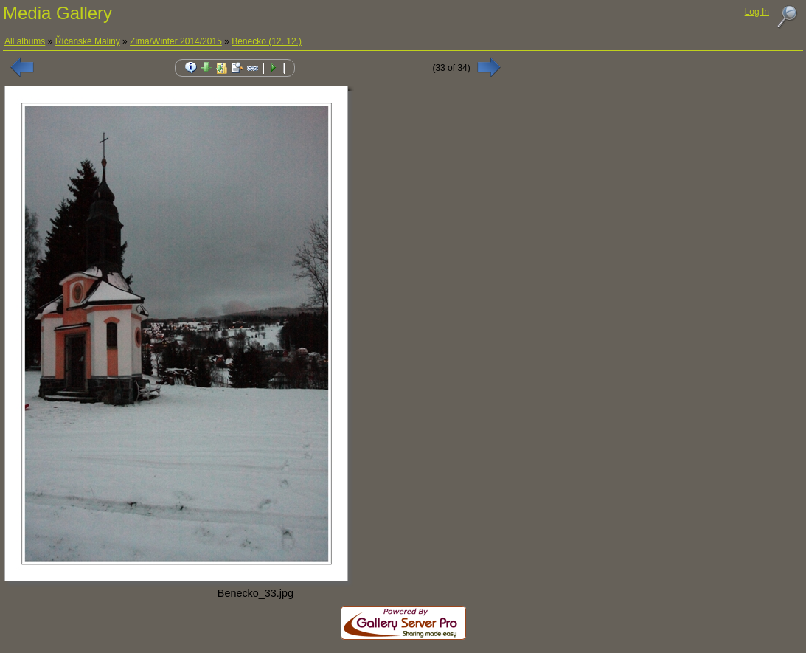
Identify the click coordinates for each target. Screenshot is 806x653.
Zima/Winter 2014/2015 (176, 41)
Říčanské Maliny (87, 41)
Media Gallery (57, 13)
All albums (24, 41)
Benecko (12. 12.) (267, 41)
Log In (757, 12)
